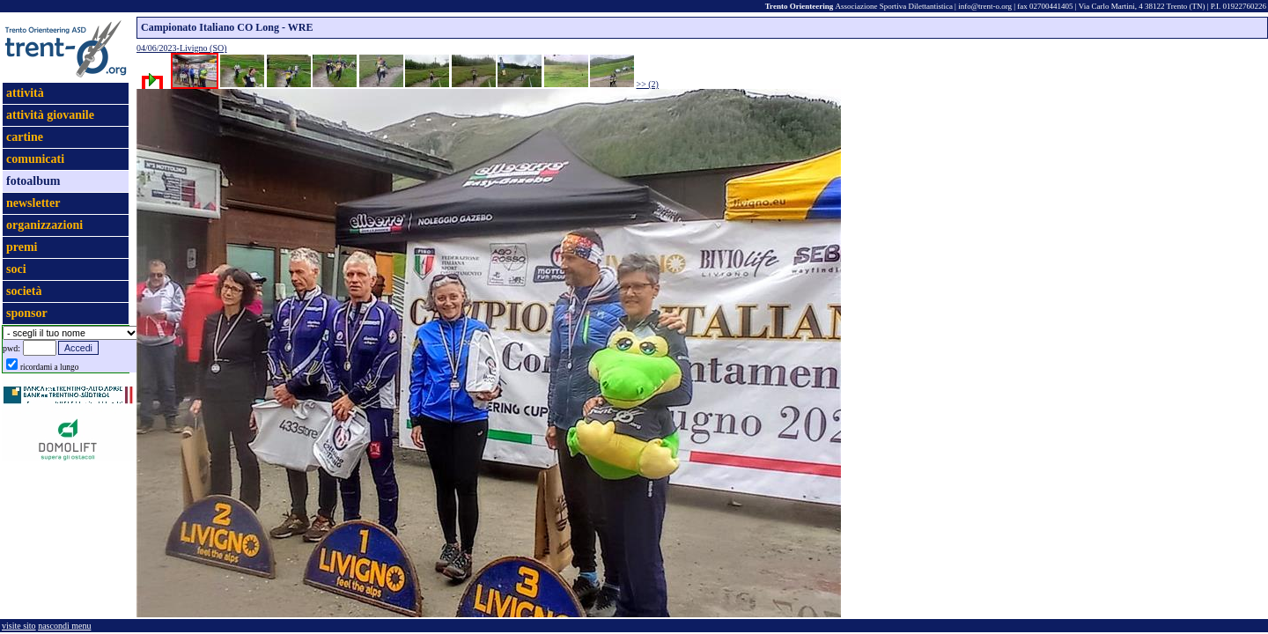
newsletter (33, 203)
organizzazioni (44, 225)
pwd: (11, 348)
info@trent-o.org (985, 6)
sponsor (27, 313)
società (23, 291)
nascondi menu (64, 625)
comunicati (35, 159)
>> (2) (648, 84)
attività (25, 93)
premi (22, 247)
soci (16, 269)
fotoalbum (33, 181)
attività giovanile (50, 115)
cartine (24, 137)
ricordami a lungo (49, 367)
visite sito (19, 625)
